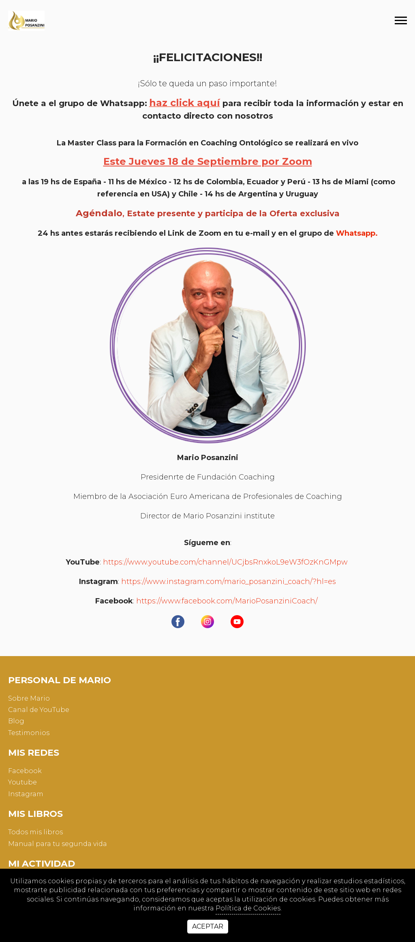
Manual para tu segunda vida (57, 844)
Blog (16, 721)
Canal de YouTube (38, 710)
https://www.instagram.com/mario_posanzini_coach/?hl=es (228, 582)
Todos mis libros (35, 832)
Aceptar (207, 926)
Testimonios (28, 733)
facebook (25, 771)
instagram (25, 794)
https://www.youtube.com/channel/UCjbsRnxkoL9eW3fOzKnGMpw (225, 562)
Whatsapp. (357, 233)
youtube (22, 782)
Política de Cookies (248, 908)
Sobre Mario (29, 698)
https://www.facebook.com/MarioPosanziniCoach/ (228, 601)
